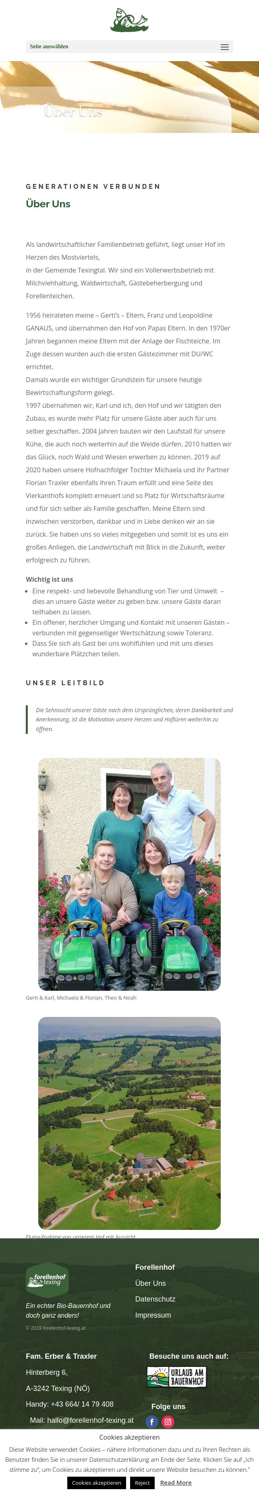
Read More (176, 1482)
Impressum (153, 1315)
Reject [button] (142, 1482)
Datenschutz (155, 1299)
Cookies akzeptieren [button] (96, 1482)
